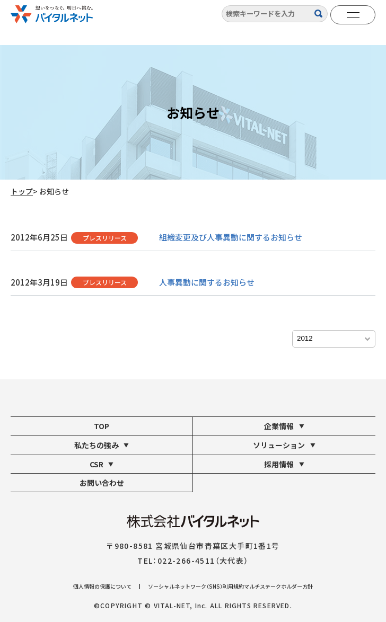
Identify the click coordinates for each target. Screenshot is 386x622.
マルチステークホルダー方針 (278, 586)
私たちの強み (101, 445)
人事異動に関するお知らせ (207, 282)
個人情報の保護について (102, 586)
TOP (101, 426)
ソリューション (284, 445)
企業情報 (284, 426)
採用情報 (284, 464)
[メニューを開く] (352, 14)
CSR (102, 464)
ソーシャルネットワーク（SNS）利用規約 (196, 586)
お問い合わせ (102, 482)
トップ (22, 191)
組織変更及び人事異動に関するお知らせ (230, 237)
